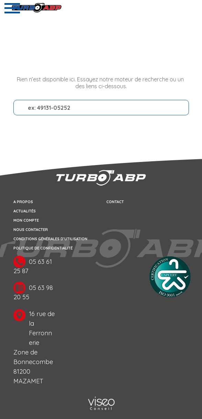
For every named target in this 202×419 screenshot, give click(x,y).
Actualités (24, 211)
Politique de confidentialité (43, 248)
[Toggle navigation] (12, 8)
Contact (115, 201)
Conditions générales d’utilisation (50, 238)
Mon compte (26, 220)
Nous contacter (30, 229)
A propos (23, 201)
